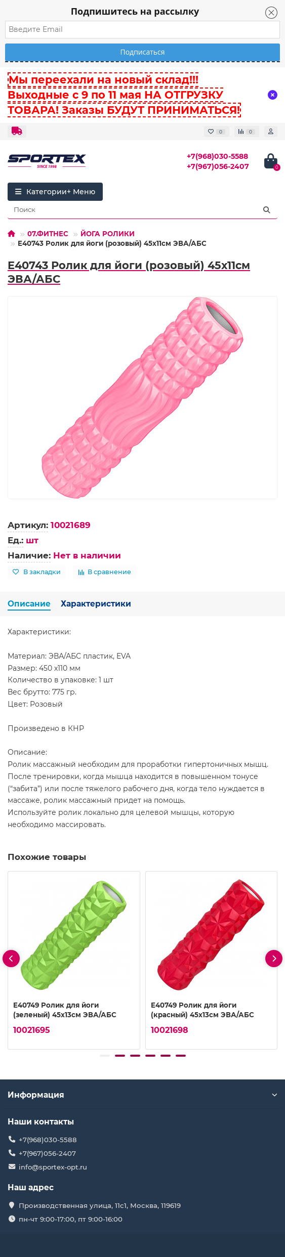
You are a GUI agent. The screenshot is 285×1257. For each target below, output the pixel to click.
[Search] (142, 210)
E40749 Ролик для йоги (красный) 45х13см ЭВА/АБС (202, 1010)
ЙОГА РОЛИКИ (107, 234)
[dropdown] (17, 131)
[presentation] (11, 958)
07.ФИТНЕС (47, 234)
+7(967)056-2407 (218, 166)
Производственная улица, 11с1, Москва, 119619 (100, 1205)
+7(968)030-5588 (217, 156)
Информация (142, 1095)
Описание (29, 604)
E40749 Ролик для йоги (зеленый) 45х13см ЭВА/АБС (64, 1010)
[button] (105, 1056)
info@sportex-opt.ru (53, 1167)
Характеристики (96, 604)
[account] (270, 131)
